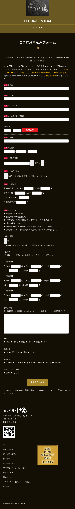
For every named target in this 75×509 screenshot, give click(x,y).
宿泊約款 (6, 486)
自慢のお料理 (8, 449)
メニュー (37, 28)
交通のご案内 (8, 472)
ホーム (5, 445)
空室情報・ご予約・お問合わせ (14, 468)
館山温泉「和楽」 (9, 454)
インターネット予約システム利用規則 (17, 482)
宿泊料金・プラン (9, 463)
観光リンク (7, 477)
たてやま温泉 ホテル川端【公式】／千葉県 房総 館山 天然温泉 (37, 8)
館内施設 (6, 459)
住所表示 (30, 130)
